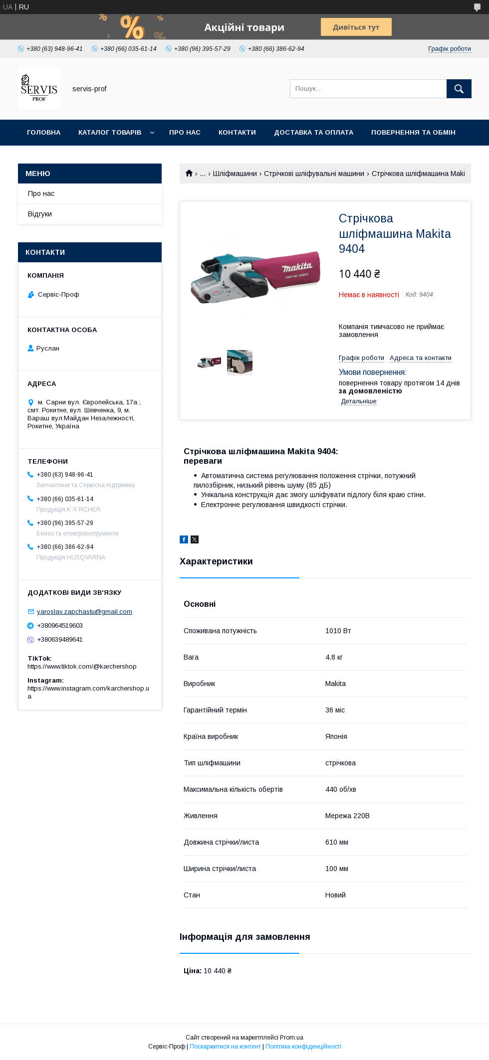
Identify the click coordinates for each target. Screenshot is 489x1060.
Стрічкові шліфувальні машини (314, 173)
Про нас (185, 132)
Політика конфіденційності (303, 1046)
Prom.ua (291, 1037)
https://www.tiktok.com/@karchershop (82, 666)
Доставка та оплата (313, 132)
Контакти (237, 132)
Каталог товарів (109, 132)
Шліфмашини (235, 173)
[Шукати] (459, 88)
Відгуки (40, 214)
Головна (43, 132)
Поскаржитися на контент (225, 1046)
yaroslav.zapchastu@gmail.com (84, 611)
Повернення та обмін (413, 132)
